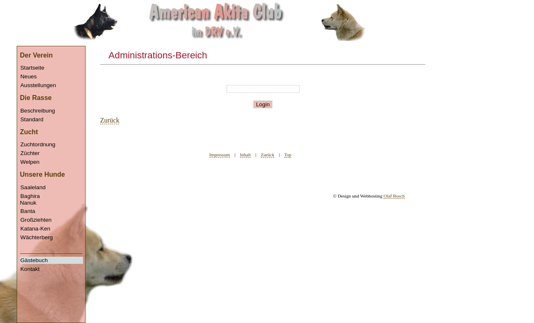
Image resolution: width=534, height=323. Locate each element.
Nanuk (51, 236)
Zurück (109, 120)
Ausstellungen (38, 85)
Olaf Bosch (394, 195)
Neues (28, 76)
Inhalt (245, 154)
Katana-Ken (35, 228)
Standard (31, 119)
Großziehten (36, 220)
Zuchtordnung (37, 144)
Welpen (30, 162)
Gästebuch (34, 260)
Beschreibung (37, 111)
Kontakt (30, 269)
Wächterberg (36, 237)
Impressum (219, 154)
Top (287, 154)
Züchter (30, 153)
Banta (27, 211)
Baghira (30, 196)
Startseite (32, 68)
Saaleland (32, 187)
